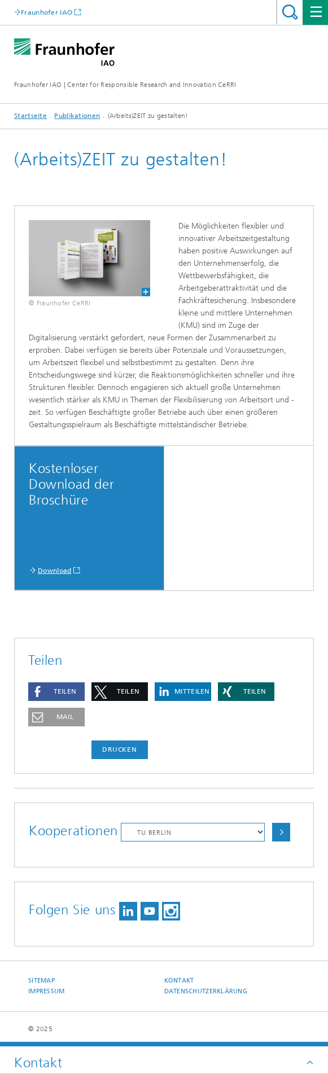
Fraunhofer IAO (46, 12)
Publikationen (77, 116)
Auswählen (281, 832)
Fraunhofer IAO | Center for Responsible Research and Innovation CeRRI (125, 85)
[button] (56, 691)
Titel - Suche (290, 12)
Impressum (46, 991)
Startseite (30, 116)
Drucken (119, 749)
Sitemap (41, 980)
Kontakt (179, 980)
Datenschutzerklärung (206, 991)
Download (54, 571)
